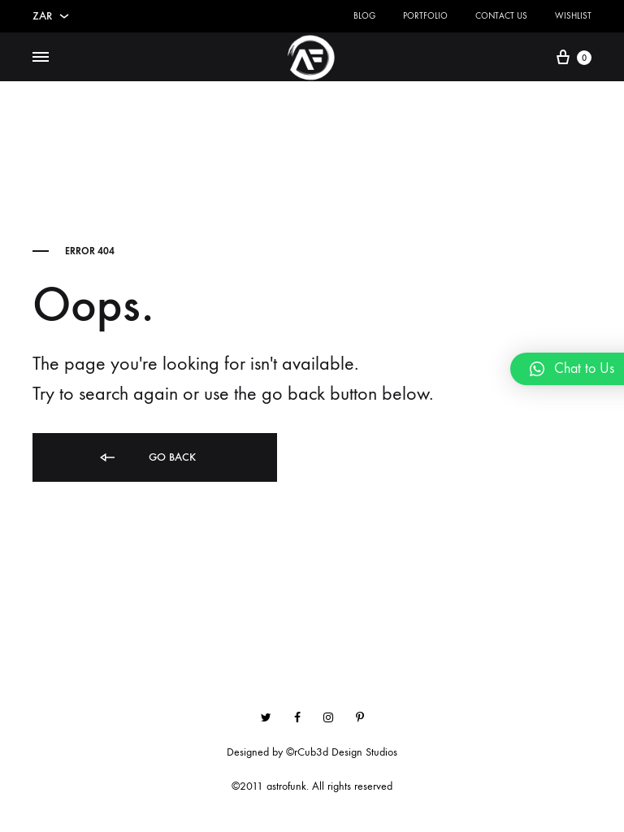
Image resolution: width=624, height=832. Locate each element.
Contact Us (501, 16)
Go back (147, 458)
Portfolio (425, 16)
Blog (364, 16)
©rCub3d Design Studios (341, 752)
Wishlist (573, 16)
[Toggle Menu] (40, 58)
